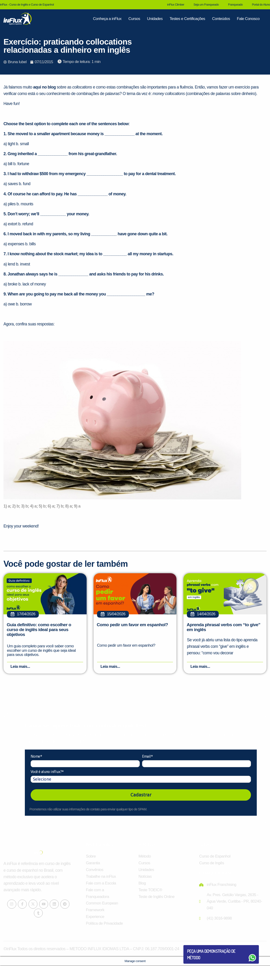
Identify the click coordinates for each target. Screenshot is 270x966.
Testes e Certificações (187, 18)
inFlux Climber (175, 4)
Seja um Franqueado (206, 4)
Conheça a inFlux (107, 18)
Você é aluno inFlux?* (47, 772)
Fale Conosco (248, 18)
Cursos (134, 18)
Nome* (36, 756)
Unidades (155, 18)
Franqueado (235, 4)
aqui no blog (44, 87)
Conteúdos (221, 18)
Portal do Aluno (261, 4)
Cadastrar (140, 795)
